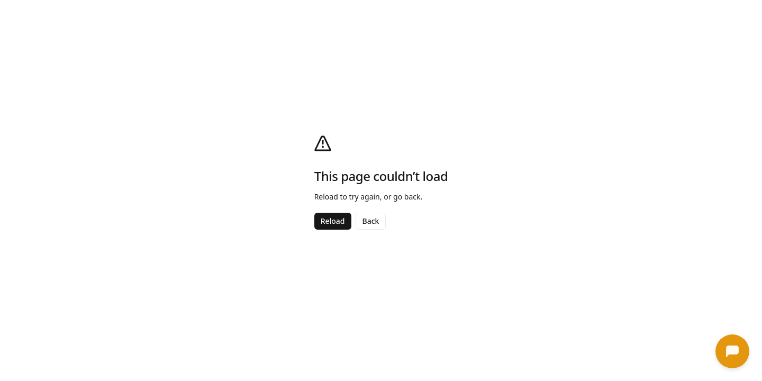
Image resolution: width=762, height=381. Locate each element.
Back (370, 221)
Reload (333, 221)
